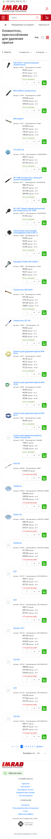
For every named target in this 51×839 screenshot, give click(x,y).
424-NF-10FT (18, 628)
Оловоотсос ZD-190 (21, 321)
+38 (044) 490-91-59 (16, 1)
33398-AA (17, 543)
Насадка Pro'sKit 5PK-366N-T (25, 262)
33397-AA (17, 515)
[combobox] (25, 52)
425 (15, 688)
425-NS (16, 716)
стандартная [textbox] (24, 52)
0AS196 (16, 464)
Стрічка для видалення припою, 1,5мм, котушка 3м (27, 437)
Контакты (25, 805)
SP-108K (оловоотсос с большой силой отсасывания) (27, 179)
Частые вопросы (26, 796)
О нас (25, 811)
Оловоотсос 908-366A (23, 290)
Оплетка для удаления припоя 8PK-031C (29, 414)
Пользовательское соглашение (26, 808)
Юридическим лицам (25, 792)
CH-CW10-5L (18, 150)
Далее (39, 746)
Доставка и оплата (25, 790)
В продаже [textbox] (40, 52)
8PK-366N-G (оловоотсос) (24, 91)
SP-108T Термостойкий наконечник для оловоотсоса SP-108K (29, 210)
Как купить (25, 787)
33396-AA (17, 486)
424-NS (16, 660)
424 (15, 600)
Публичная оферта (25, 814)
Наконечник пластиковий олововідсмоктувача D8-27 (25, 232)
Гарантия (25, 784)
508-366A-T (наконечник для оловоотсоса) (26, 64)
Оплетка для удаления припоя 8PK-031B (29, 383)
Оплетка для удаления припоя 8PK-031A (29, 352)
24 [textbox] (38, 753)
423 (15, 571)
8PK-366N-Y (18, 119)
